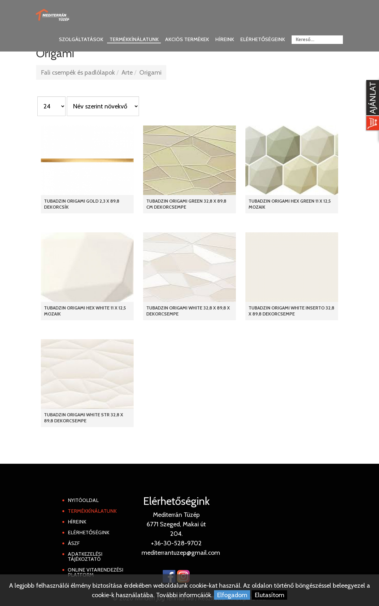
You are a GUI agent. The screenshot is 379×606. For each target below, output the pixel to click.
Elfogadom (232, 595)
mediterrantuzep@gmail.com (181, 552)
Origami (150, 72)
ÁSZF (74, 543)
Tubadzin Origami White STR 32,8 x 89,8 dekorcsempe (83, 418)
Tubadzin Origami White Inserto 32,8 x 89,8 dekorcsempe (291, 311)
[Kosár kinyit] (371, 106)
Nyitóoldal (83, 500)
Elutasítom (269, 595)
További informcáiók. (184, 595)
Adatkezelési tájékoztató (85, 556)
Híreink (224, 39)
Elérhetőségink (88, 532)
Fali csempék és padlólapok (78, 72)
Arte (127, 72)
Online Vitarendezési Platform (95, 572)
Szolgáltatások (81, 39)
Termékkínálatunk (134, 39)
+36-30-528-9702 (176, 543)
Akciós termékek (187, 39)
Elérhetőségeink (262, 39)
